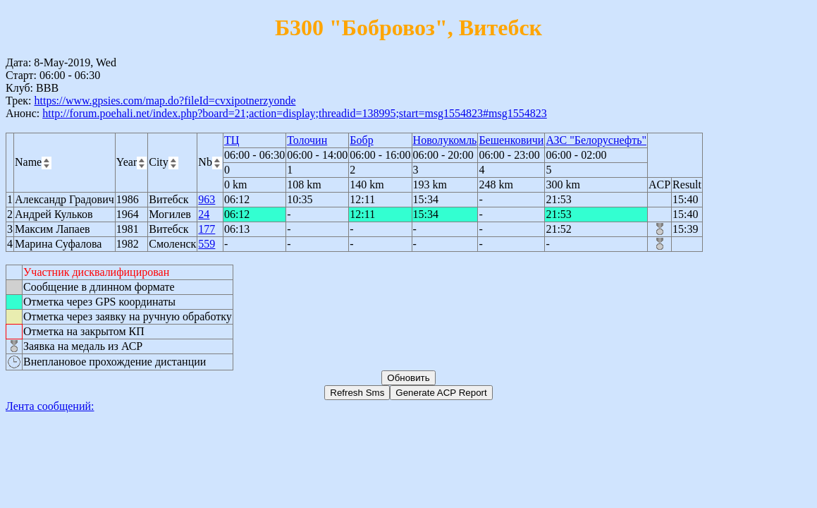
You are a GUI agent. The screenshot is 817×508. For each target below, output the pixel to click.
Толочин (307, 140)
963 (206, 199)
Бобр (361, 140)
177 (206, 229)
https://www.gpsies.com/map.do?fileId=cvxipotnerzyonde (164, 101)
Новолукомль (445, 140)
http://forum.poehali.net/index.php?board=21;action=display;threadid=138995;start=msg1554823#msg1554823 (294, 113)
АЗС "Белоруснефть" (596, 140)
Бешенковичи (511, 140)
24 (203, 214)
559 (206, 244)
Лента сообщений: (50, 406)
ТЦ (231, 140)
